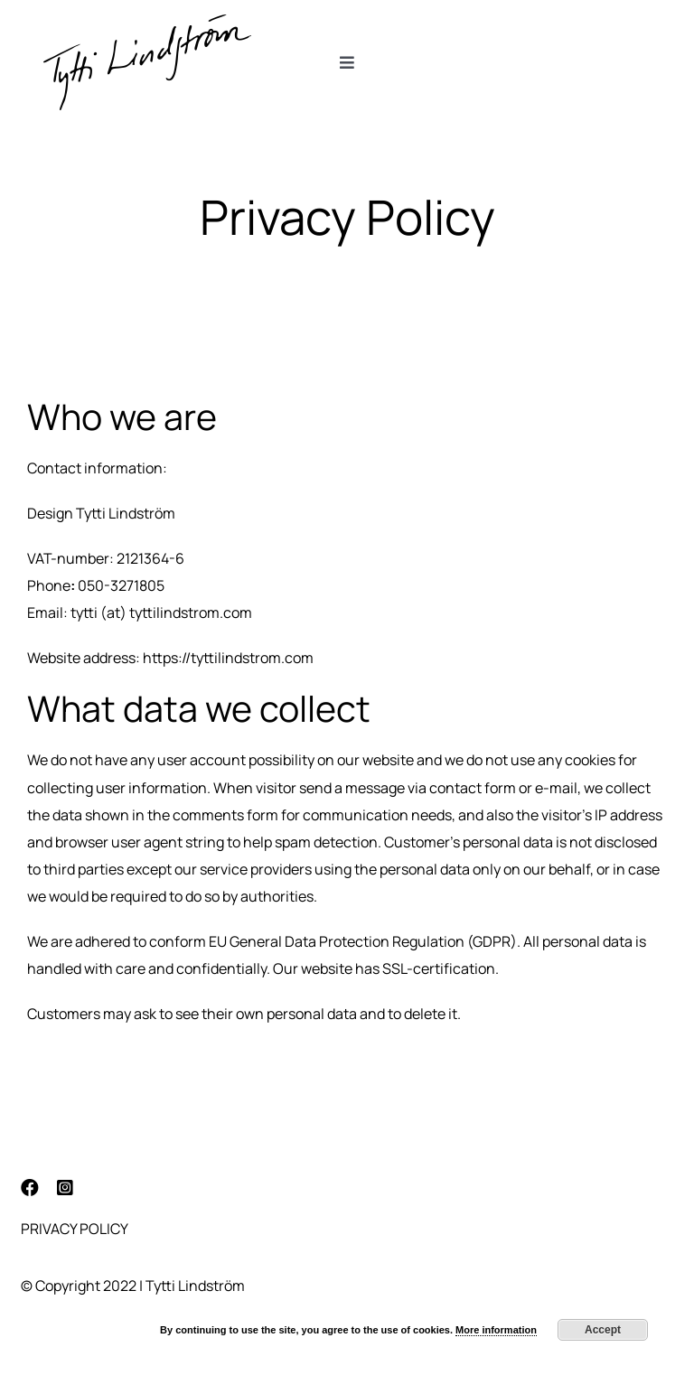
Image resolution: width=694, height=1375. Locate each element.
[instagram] (65, 1188)
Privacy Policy (74, 1229)
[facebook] (30, 1188)
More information (496, 1329)
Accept (603, 1330)
